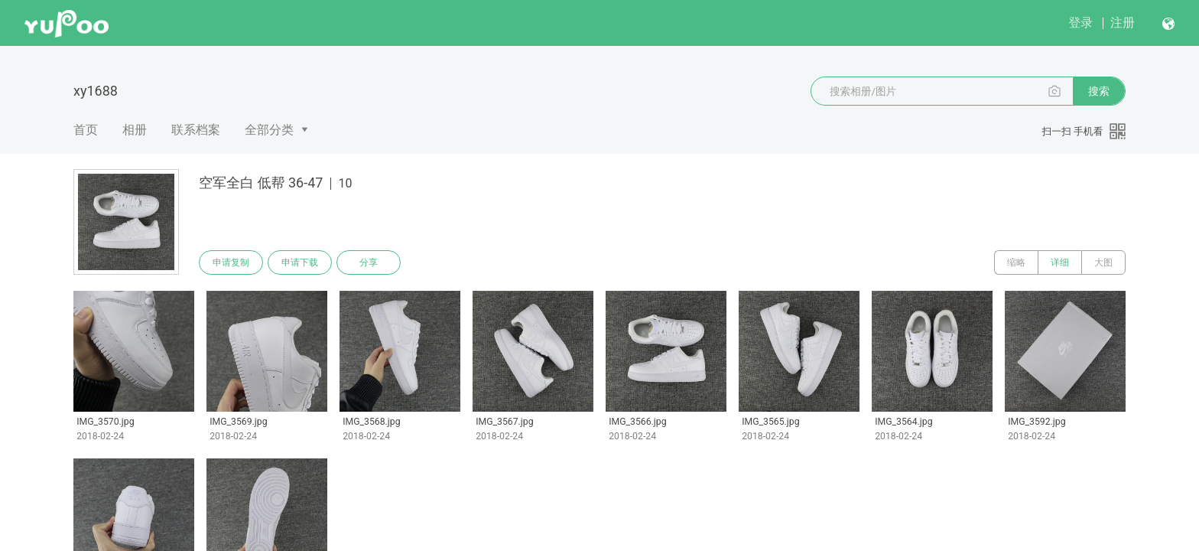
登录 (1080, 22)
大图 (1103, 262)
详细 (1060, 262)
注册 (1122, 22)
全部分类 (269, 129)
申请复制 (231, 262)
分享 (368, 262)
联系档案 (195, 129)
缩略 (1016, 262)
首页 (85, 129)
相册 (134, 129)
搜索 (1099, 91)
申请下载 (299, 262)
